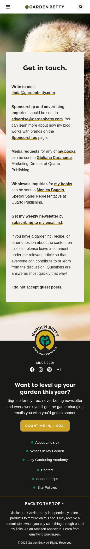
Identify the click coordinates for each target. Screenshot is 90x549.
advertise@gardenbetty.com (37, 119)
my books (67, 151)
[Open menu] (8, 6)
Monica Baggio (50, 190)
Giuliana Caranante (54, 158)
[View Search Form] (80, 6)
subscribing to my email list (37, 222)
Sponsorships (24, 138)
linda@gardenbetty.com (33, 93)
